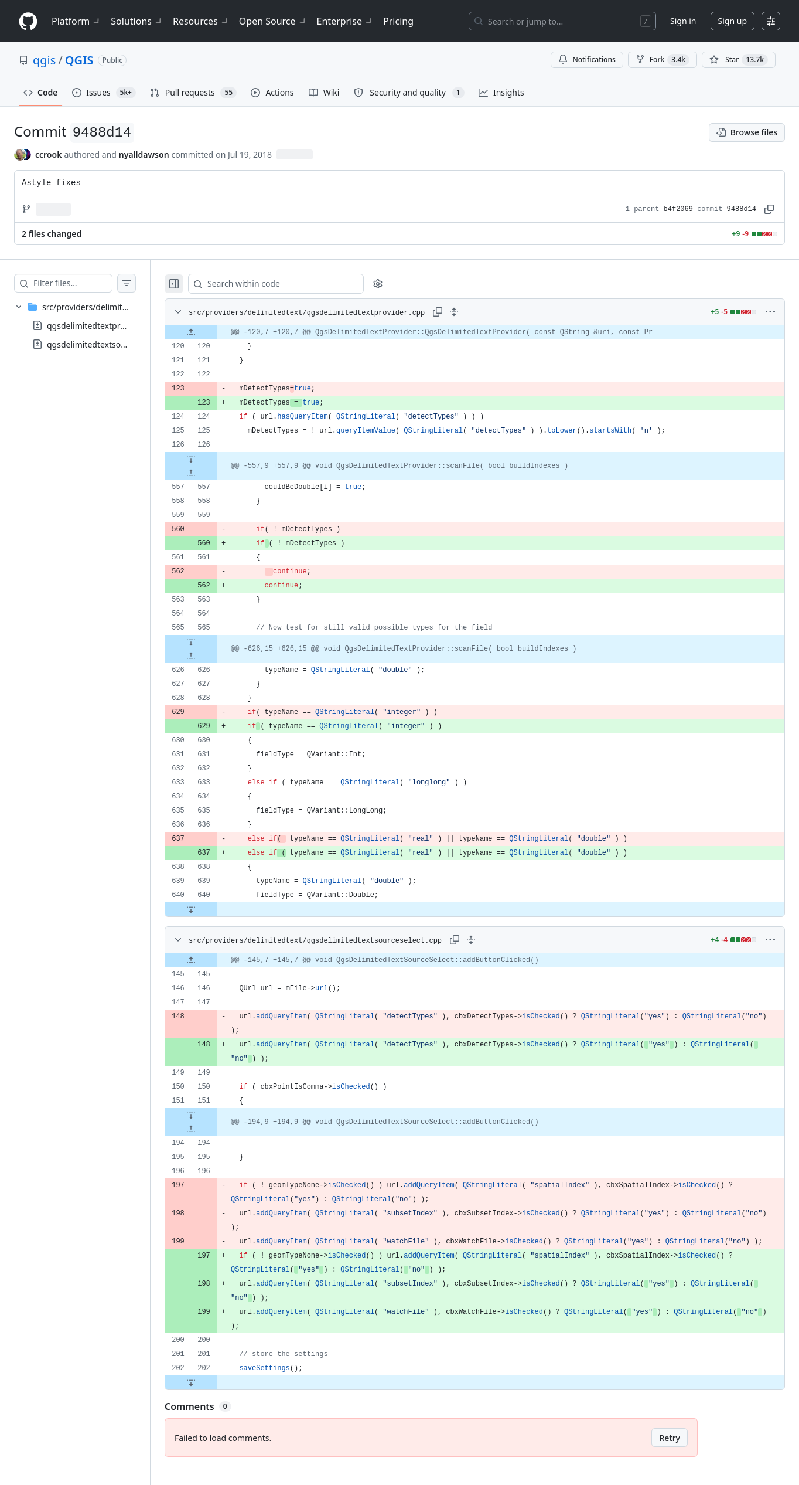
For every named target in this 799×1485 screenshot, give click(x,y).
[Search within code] (294, 283)
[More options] (770, 312)
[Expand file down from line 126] (214, 459)
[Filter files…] (84, 283)
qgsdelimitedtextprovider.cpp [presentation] (103, 325)
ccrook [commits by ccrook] (48, 154)
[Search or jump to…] (562, 21)
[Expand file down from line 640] (214, 909)
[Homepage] (28, 21)
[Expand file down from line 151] (214, 1115)
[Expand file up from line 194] (214, 1129)
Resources (201, 21)
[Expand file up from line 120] (214, 332)
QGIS (79, 60)
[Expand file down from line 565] (214, 642)
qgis (44, 60)
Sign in (683, 20)
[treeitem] (86, 325)
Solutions (137, 21)
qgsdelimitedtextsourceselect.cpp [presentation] (111, 344)
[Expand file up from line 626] (214, 656)
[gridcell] (486, 332)
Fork (662, 60)
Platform (76, 21)
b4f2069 (678, 209)
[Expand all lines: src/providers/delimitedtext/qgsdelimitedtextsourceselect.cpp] (487, 940)
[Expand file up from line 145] (214, 960)
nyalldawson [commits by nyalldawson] (144, 154)
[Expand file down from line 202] (214, 1396)
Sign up (732, 20)
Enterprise (345, 21)
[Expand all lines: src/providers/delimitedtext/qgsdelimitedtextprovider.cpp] (477, 312)
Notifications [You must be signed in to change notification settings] (586, 59)
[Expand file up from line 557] (214, 473)
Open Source (273, 21)
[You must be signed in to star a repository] (739, 60)
